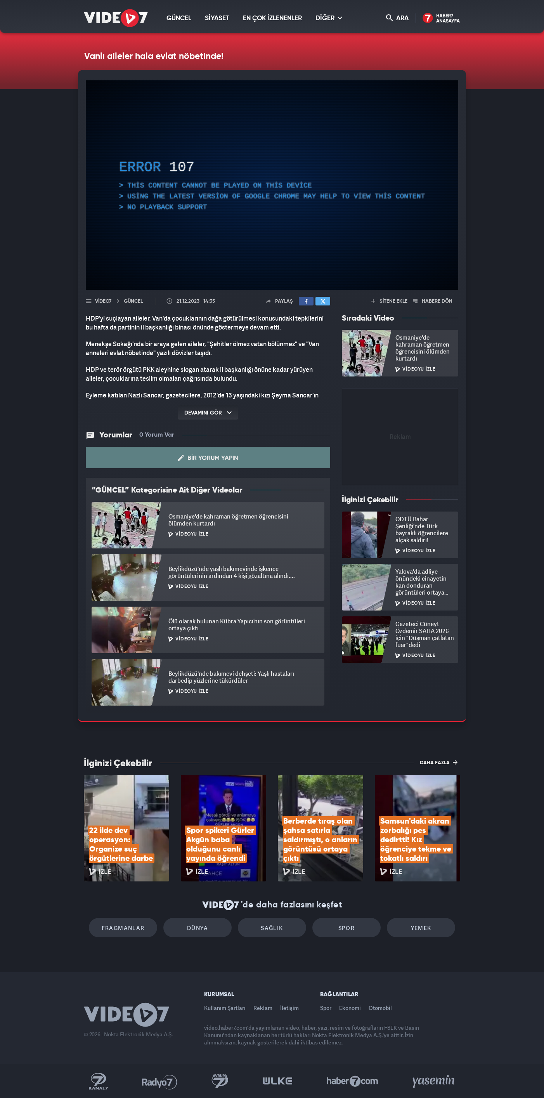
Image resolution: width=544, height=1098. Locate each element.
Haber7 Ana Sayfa (441, 18)
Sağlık (272, 927)
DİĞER (328, 18)
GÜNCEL (178, 18)
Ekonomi (350, 1007)
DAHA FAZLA (438, 762)
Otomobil (380, 1007)
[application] (272, 185)
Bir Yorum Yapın (208, 458)
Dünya (197, 927)
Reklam (262, 1007)
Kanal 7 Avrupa (220, 1081)
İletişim (289, 1007)
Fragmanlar (123, 927)
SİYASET (217, 18)
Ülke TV (278, 1081)
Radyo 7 (159, 1081)
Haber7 (352, 1081)
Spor (346, 927)
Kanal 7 (98, 1081)
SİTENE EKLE (389, 301)
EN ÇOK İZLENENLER (272, 18)
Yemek (421, 927)
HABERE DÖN (432, 301)
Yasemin (434, 1081)
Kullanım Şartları (225, 1007)
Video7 (103, 301)
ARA (397, 18)
